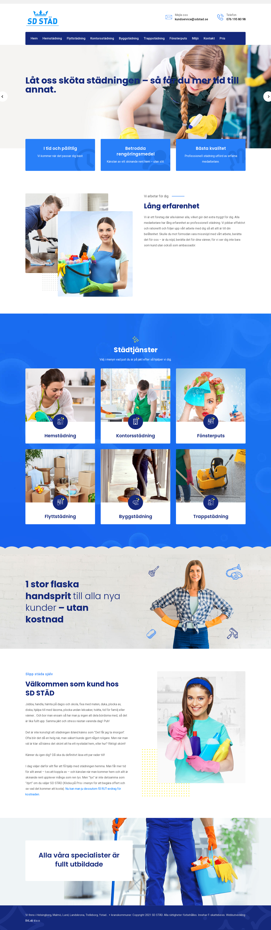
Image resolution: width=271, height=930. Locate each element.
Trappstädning (154, 38)
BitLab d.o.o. (32, 920)
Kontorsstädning (102, 38)
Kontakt (209, 38)
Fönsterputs (178, 38)
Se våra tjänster (42, 121)
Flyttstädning (76, 38)
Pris (222, 38)
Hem (34, 38)
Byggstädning (129, 38)
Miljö (195, 38)
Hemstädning (52, 38)
